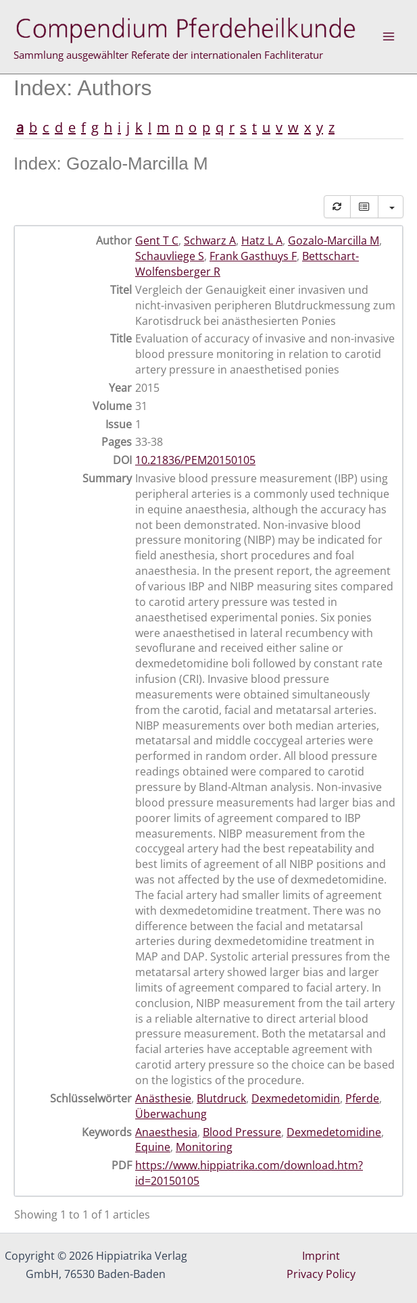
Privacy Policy (321, 1274)
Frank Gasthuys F (253, 256)
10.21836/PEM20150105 (195, 460)
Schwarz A (210, 240)
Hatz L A (262, 240)
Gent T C (156, 240)
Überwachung (171, 1113)
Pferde (362, 1098)
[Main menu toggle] (388, 36)
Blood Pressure (242, 1132)
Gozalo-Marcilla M (333, 240)
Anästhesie (163, 1098)
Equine (152, 1147)
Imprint (321, 1255)
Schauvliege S (169, 256)
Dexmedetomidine (334, 1132)
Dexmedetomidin (295, 1098)
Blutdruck (221, 1098)
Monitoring (204, 1147)
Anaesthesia (166, 1132)
